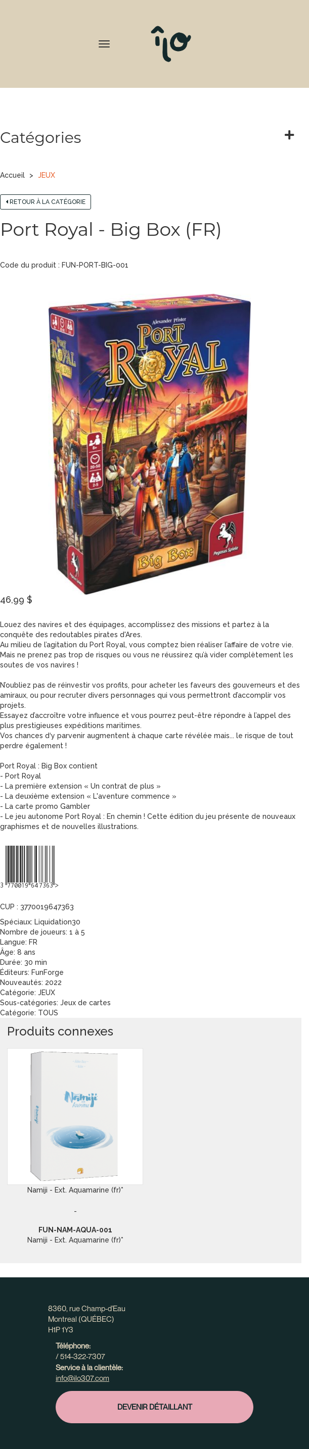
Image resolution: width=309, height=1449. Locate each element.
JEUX (46, 175)
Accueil (12, 175)
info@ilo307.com (82, 1377)
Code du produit (28, 265)
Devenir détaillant (154, 1406)
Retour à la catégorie (45, 201)
